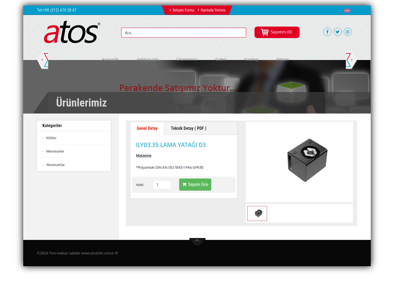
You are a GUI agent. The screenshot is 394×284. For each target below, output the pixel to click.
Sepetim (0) (276, 32)
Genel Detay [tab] (147, 128)
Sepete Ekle (195, 184)
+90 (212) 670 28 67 (60, 10)
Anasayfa (110, 59)
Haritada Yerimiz (213, 10)
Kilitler (51, 138)
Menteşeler (55, 151)
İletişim (282, 59)
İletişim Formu (183, 10)
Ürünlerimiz (186, 59)
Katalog (251, 59)
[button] (348, 10)
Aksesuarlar (55, 164)
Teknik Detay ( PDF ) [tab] (188, 128)
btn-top (197, 242)
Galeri (220, 59)
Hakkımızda (147, 59)
